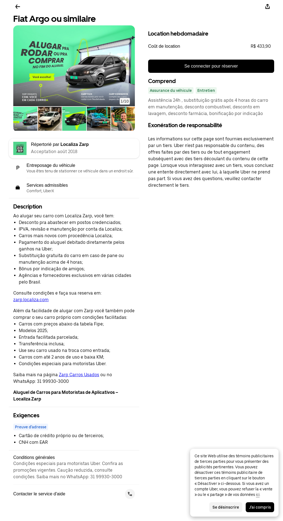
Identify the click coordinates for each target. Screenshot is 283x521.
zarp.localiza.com (31, 299)
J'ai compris (260, 507)
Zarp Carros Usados (79, 374)
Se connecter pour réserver (211, 66)
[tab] (25, 119)
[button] (74, 65)
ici (258, 494)
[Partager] (267, 6)
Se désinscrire (226, 507)
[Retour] (17, 6)
